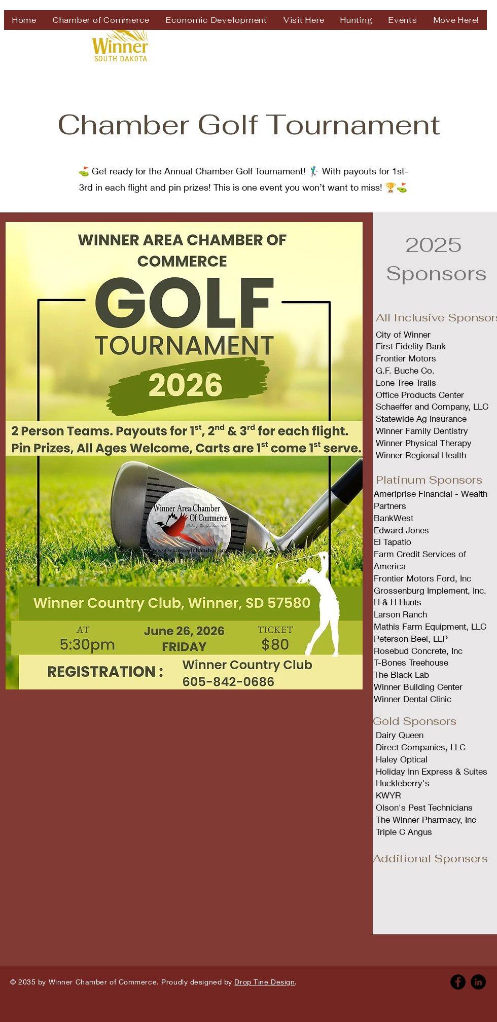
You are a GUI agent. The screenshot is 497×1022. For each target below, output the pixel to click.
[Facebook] (458, 982)
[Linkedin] (478, 982)
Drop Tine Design (264, 981)
